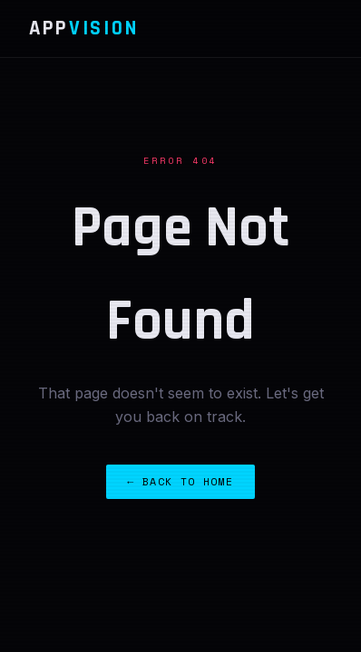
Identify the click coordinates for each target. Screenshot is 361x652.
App (83, 28)
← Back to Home (180, 481)
